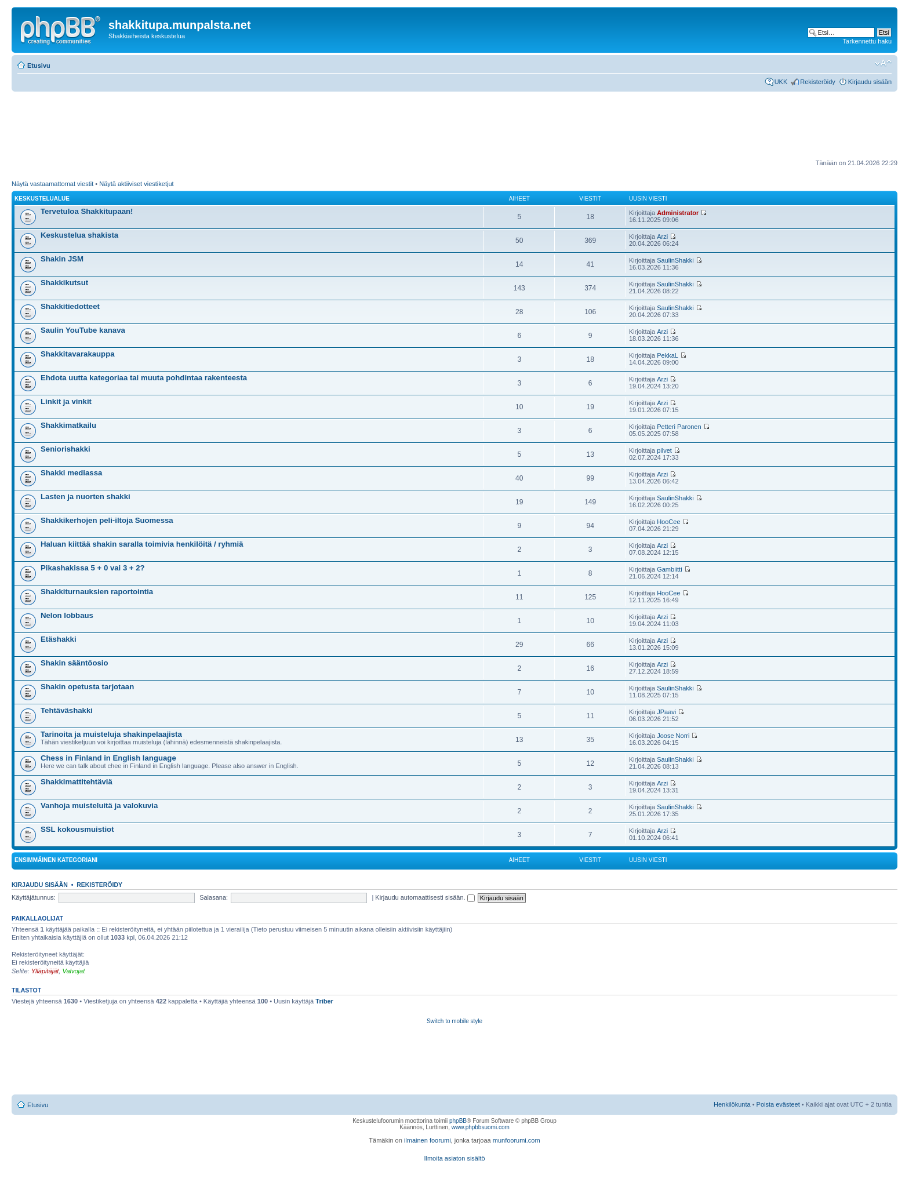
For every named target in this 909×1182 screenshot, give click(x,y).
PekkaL (667, 355)
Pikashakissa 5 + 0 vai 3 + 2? (93, 567)
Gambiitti (669, 569)
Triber (324, 1001)
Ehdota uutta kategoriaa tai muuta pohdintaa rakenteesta (144, 377)
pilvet (664, 450)
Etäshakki (59, 639)
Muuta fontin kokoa (883, 63)
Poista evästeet (778, 1104)
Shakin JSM (62, 258)
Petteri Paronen (679, 426)
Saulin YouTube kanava (83, 330)
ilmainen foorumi (427, 1140)
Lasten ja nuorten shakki (85, 496)
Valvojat (73, 971)
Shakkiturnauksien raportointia (97, 591)
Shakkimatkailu (68, 425)
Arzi (662, 236)
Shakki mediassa (71, 472)
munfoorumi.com (516, 1140)
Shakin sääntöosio (74, 663)
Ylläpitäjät (45, 971)
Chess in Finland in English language (108, 758)
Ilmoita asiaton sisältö (454, 1158)
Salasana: (213, 897)
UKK (781, 81)
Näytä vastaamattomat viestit (52, 183)
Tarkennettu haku (867, 41)
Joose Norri (673, 735)
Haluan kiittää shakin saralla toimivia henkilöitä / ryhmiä (142, 544)
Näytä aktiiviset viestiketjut (136, 183)
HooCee (668, 521)
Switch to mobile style (454, 1021)
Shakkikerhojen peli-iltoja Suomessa (107, 520)
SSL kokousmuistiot (77, 829)
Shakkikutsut (64, 282)
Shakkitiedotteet (70, 306)
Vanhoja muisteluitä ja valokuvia (99, 805)
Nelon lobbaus (67, 615)
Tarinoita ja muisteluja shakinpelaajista (111, 734)
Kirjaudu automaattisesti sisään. (424, 897)
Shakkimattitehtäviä (76, 781)
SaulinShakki (675, 260)
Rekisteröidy (817, 81)
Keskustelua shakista (79, 235)
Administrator (678, 212)
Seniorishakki (65, 449)
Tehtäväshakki (67, 710)
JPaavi (666, 711)
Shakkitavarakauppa (78, 354)
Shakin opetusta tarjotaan (87, 686)
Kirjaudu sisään (870, 81)
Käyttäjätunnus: (34, 897)
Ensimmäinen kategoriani (55, 860)
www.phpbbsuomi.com (481, 1127)
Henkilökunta (732, 1104)
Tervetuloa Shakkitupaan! (87, 211)
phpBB (458, 1121)
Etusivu (38, 65)
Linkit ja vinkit (66, 401)
